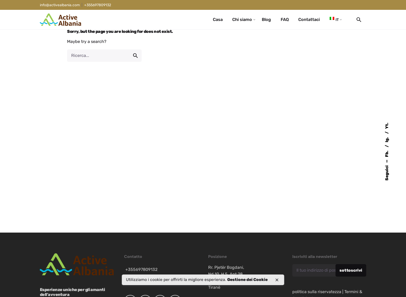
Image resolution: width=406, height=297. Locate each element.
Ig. (386, 139)
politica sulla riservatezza (316, 291)
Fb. (386, 153)
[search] (135, 55)
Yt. (386, 126)
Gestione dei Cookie (247, 279)
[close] (277, 280)
